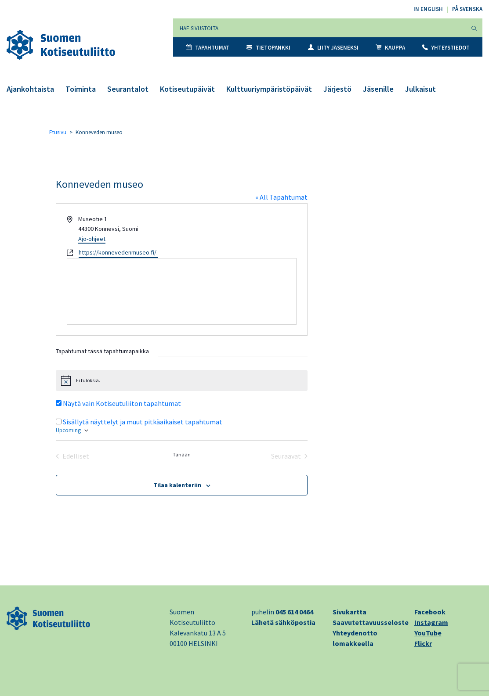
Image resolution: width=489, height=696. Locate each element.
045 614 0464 (294, 611)
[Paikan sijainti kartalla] (181, 291)
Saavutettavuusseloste (371, 622)
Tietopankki (268, 47)
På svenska (467, 9)
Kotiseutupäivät (187, 89)
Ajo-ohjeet (91, 239)
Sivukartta (349, 611)
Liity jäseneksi (333, 47)
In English (428, 9)
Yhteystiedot (446, 47)
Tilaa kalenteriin (177, 485)
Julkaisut (420, 89)
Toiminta (80, 89)
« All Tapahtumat (281, 197)
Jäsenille (378, 89)
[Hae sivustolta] (319, 27)
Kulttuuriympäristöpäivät (269, 89)
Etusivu (57, 132)
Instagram (431, 622)
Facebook (430, 611)
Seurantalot (128, 89)
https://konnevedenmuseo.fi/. (118, 252)
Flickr (423, 643)
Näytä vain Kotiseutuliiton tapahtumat (122, 403)
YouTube (428, 632)
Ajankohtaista (30, 89)
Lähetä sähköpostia (283, 622)
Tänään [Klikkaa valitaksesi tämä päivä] (182, 454)
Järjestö (337, 89)
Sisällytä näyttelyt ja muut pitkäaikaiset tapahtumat (142, 421)
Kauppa (390, 47)
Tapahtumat (207, 47)
